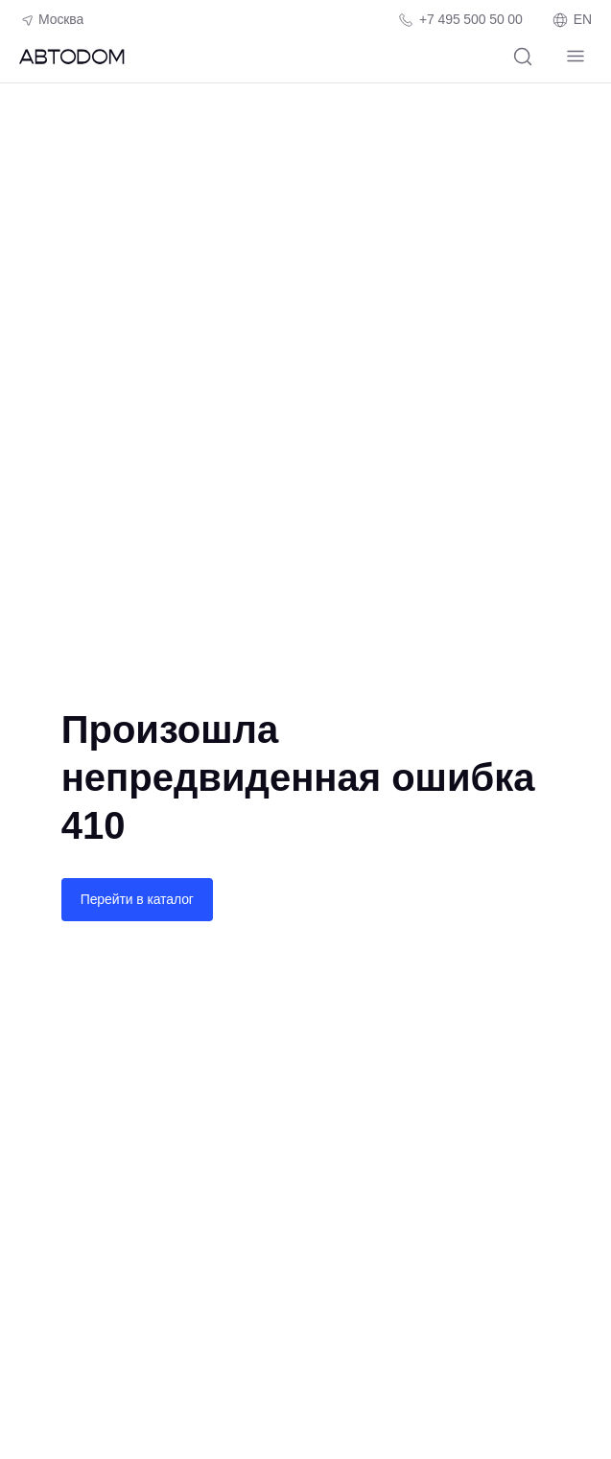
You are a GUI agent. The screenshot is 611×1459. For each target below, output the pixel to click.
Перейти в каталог (137, 899)
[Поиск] (522, 56)
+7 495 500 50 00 (471, 19)
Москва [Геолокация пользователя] (51, 20)
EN (572, 20)
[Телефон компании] (460, 20)
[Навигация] (575, 56)
